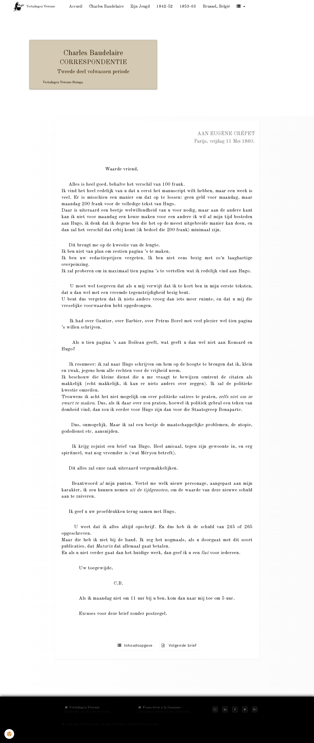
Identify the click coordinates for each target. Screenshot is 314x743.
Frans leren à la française (159, 707)
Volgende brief (179, 645)
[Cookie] (9, 734)
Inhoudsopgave (135, 645)
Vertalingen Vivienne (82, 707)
